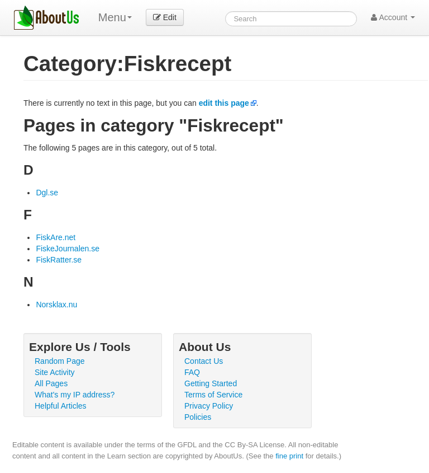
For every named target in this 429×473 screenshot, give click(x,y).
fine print (289, 456)
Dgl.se (47, 192)
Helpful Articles (61, 405)
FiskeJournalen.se (67, 248)
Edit (165, 17)
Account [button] (393, 17)
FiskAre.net (55, 237)
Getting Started (210, 383)
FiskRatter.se (59, 259)
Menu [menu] (115, 17)
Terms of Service (213, 394)
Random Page (60, 361)
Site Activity (55, 372)
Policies (197, 417)
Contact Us (203, 361)
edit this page (224, 103)
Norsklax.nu (56, 304)
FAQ (192, 372)
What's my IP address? (75, 394)
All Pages (51, 383)
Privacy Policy (208, 405)
